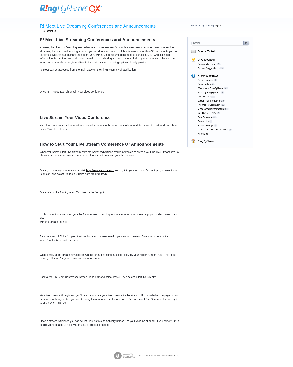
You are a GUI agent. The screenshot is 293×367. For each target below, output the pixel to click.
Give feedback (206, 59)
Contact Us (203, 121)
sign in (218, 25)
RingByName (206, 141)
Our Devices (204, 96)
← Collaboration (48, 31)
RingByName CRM (207, 113)
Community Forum (207, 64)
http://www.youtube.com (100, 170)
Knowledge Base (208, 75)
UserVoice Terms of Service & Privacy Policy (158, 355)
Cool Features (205, 117)
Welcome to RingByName (210, 88)
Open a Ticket (206, 51)
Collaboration (204, 84)
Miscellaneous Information (211, 109)
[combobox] (218, 43)
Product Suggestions (208, 68)
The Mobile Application (209, 105)
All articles (203, 133)
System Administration (209, 100)
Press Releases (205, 80)
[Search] (246, 43)
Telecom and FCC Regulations (213, 129)
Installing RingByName (209, 92)
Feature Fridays (205, 125)
